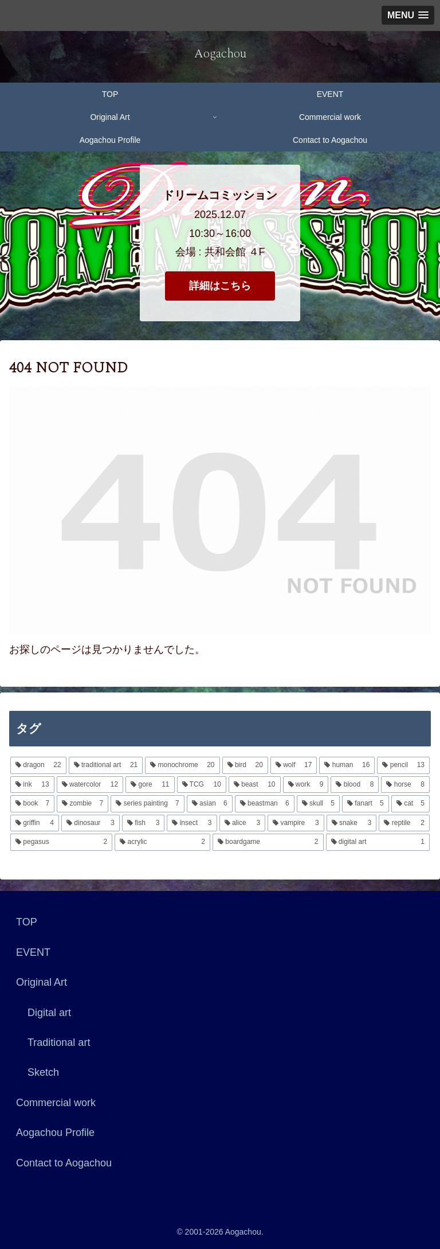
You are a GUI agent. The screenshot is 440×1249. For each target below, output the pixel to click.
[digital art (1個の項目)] (378, 842)
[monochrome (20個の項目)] (182, 765)
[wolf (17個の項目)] (293, 765)
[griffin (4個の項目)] (34, 823)
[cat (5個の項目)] (410, 803)
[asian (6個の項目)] (210, 803)
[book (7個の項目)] (32, 803)
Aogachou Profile (55, 1132)
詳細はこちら (220, 285)
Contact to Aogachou (64, 1163)
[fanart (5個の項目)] (365, 803)
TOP (26, 922)
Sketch (43, 1072)
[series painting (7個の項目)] (147, 803)
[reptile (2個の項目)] (404, 823)
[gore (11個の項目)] (149, 784)
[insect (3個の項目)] (192, 823)
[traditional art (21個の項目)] (106, 765)
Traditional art (59, 1042)
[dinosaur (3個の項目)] (90, 823)
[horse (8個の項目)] (405, 784)
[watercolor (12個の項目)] (90, 784)
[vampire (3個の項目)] (296, 823)
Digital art (49, 1012)
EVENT (33, 952)
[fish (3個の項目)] (143, 823)
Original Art (41, 982)
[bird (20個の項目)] (245, 765)
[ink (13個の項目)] (32, 784)
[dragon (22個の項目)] (38, 765)
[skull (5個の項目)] (318, 803)
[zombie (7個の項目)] (82, 803)
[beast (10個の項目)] (255, 784)
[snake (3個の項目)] (352, 823)
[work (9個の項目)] (306, 784)
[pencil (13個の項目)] (403, 765)
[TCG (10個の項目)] (201, 784)
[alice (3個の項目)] (242, 823)
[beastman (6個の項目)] (264, 803)
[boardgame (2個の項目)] (268, 842)
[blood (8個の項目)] (355, 784)
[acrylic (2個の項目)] (162, 842)
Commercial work (56, 1102)
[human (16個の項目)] (347, 765)
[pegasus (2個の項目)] (61, 842)
